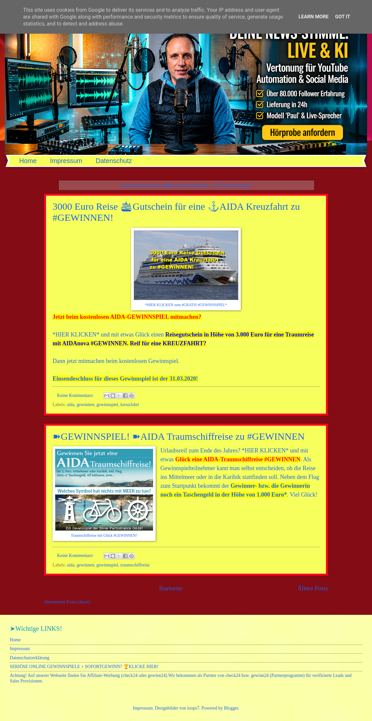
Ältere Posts (312, 588)
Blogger (231, 708)
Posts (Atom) (78, 601)
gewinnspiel (107, 404)
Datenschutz (114, 160)
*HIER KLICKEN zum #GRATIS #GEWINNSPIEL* (186, 305)
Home (28, 160)
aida (70, 404)
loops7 (193, 708)
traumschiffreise (134, 565)
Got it (342, 17)
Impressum (66, 160)
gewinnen (85, 404)
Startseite (170, 588)
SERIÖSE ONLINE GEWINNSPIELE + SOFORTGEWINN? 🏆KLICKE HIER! (84, 666)
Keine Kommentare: (76, 395)
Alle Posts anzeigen (231, 185)
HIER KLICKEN (75, 334)
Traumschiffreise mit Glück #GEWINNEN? (104, 535)
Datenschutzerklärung (29, 657)
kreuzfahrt (129, 404)
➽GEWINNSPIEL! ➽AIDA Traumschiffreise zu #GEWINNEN (179, 436)
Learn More (314, 17)
